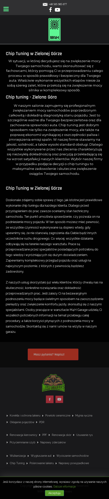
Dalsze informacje (65, 486)
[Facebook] (51, 11)
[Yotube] (57, 11)
